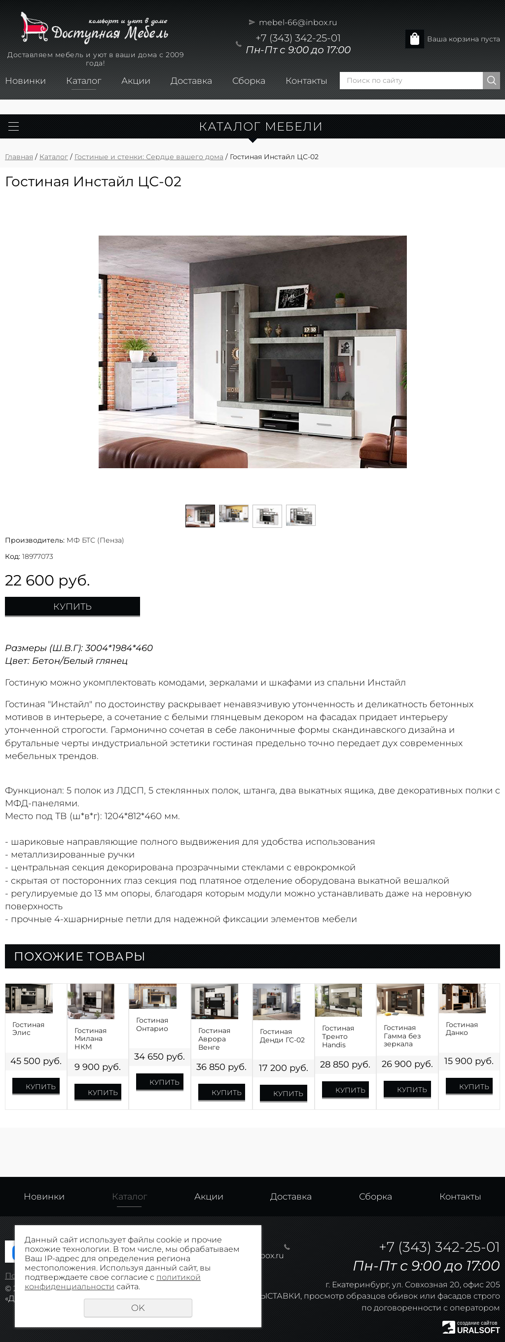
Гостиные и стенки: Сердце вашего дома (148, 156)
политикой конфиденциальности (113, 1282)
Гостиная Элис (28, 1029)
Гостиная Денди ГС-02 (282, 1036)
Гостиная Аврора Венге (214, 1039)
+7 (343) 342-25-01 (298, 38)
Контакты (306, 80)
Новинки (25, 80)
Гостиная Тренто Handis (338, 1036)
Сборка (248, 80)
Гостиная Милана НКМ (90, 1039)
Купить (72, 606)
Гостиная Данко (462, 1029)
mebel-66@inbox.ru (298, 22)
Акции (135, 80)
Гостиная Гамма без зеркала (402, 1036)
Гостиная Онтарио (152, 1024)
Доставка (191, 80)
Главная (19, 156)
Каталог (83, 80)
